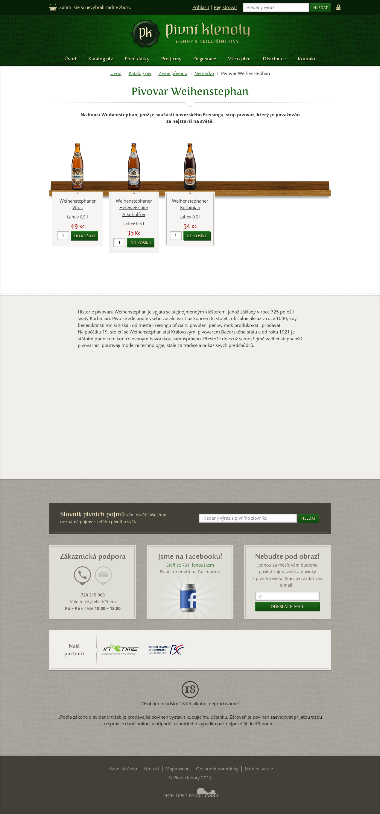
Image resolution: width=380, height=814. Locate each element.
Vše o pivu (239, 59)
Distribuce (274, 59)
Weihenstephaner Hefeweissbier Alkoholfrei (134, 207)
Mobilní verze (259, 769)
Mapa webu (177, 769)
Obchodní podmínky (217, 769)
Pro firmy (171, 59)
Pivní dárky (137, 59)
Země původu (173, 73)
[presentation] (82, 575)
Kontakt (307, 59)
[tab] (82, 579)
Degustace (204, 59)
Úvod (70, 59)
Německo (204, 73)
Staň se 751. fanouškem (190, 565)
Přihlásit (200, 7)
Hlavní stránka (122, 769)
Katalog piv (100, 59)
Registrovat (225, 7)
